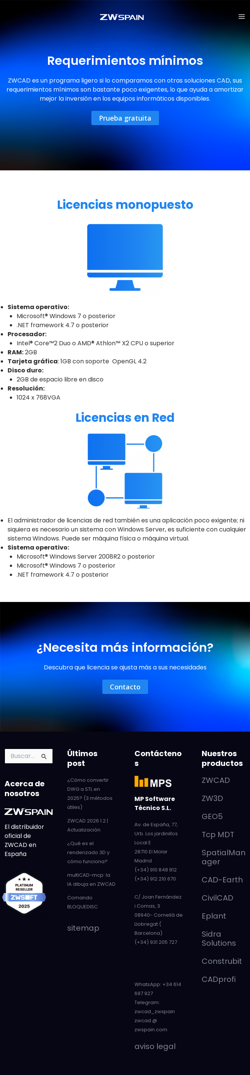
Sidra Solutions (219, 938)
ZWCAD (216, 780)
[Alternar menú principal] (241, 16)
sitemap (83, 927)
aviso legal (155, 1046)
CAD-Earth (222, 879)
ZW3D (212, 798)
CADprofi (219, 979)
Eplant (214, 915)
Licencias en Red (125, 417)
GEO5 (212, 816)
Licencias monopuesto (125, 204)
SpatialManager (223, 857)
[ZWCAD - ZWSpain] (122, 17)
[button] (125, 118)
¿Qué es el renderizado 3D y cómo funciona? (88, 852)
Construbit (222, 961)
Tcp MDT (218, 834)
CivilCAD (217, 897)
